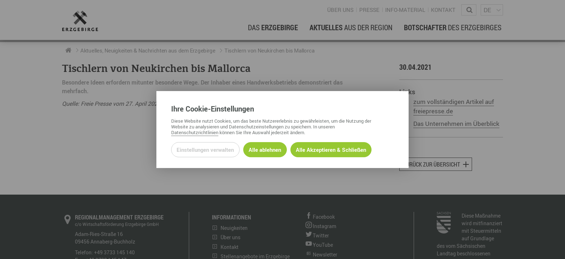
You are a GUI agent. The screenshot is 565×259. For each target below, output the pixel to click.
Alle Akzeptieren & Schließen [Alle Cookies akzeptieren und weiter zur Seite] (331, 149)
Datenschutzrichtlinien (194, 132)
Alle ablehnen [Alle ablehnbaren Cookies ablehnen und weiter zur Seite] (265, 149)
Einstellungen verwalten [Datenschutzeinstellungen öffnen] (205, 149)
